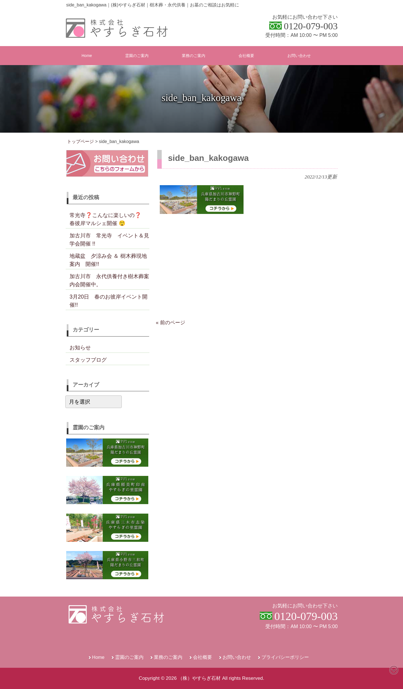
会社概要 (202, 657)
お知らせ (80, 347)
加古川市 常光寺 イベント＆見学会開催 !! (109, 239)
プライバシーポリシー (285, 657)
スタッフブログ (88, 360)
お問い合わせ (237, 657)
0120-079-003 (311, 26)
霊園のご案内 (129, 657)
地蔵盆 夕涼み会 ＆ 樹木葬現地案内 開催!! (108, 260)
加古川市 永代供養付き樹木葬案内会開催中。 (109, 280)
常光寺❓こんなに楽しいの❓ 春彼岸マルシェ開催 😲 (108, 219)
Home (98, 657)
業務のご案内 (168, 657)
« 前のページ (170, 322)
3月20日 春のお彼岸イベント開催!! (108, 301)
